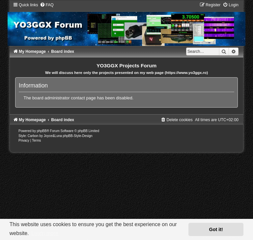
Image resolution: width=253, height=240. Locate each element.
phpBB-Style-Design (78, 136)
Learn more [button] (44, 233)
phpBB (42, 131)
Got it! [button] (216, 229)
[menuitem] (47, 5)
